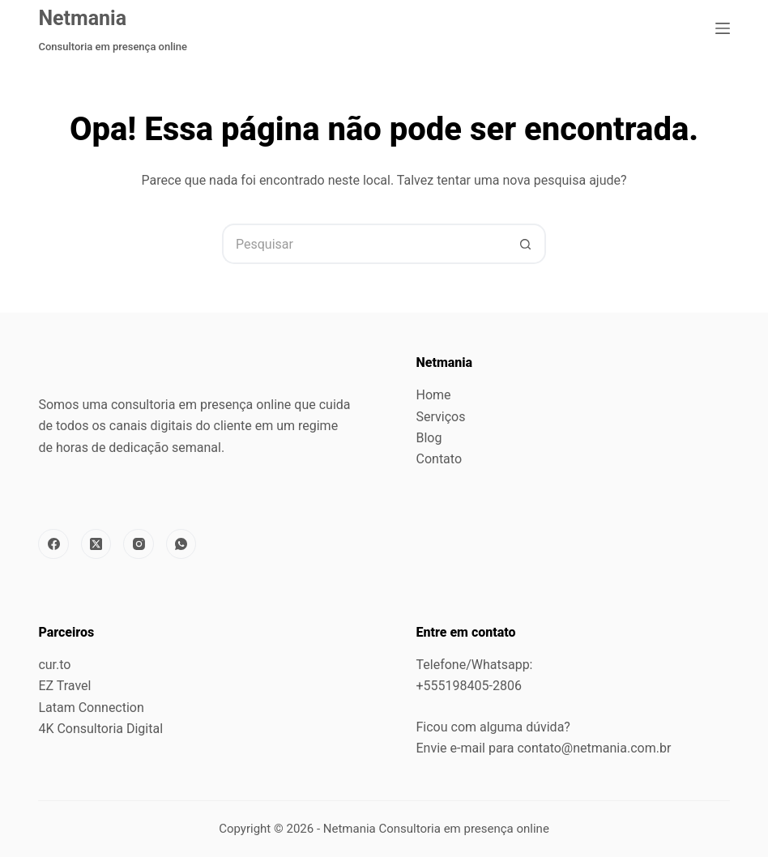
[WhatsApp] (181, 544)
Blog (429, 438)
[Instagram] (138, 544)
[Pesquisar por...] (364, 244)
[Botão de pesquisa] (526, 244)
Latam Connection (90, 707)
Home (433, 395)
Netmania (82, 18)
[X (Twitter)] (96, 544)
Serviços (441, 416)
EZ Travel (64, 685)
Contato (439, 459)
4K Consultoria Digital (100, 728)
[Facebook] (53, 544)
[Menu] (722, 28)
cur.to (54, 664)
